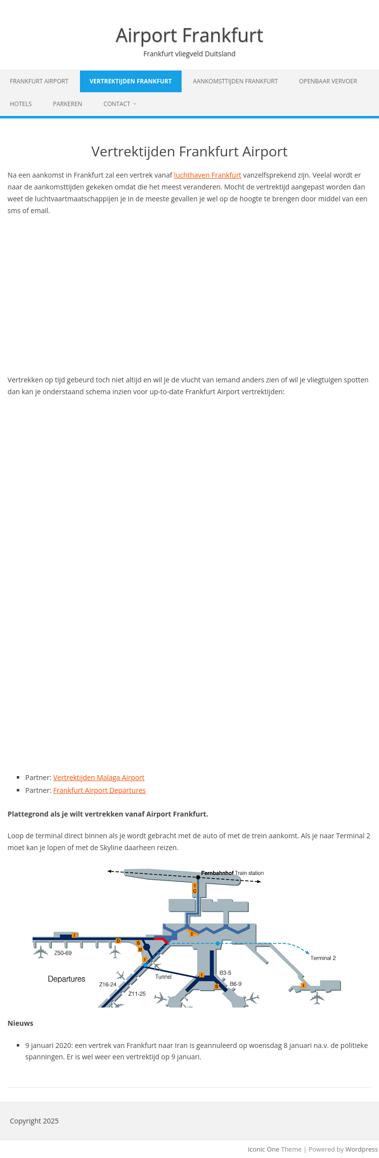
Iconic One (263, 1149)
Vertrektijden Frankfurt (131, 81)
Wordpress (361, 1149)
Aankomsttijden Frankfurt (235, 81)
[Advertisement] (189, 295)
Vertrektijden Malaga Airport (99, 777)
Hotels (21, 104)
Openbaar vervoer (328, 81)
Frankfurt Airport (39, 81)
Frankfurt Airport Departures (99, 790)
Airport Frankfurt (190, 34)
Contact (117, 104)
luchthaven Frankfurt (208, 175)
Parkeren (67, 104)
